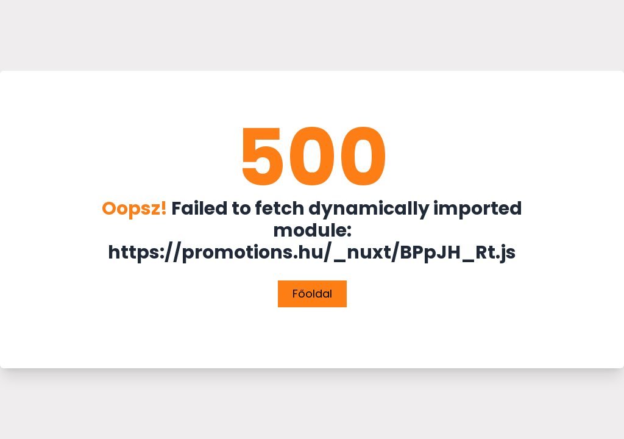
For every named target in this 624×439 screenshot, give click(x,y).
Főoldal (312, 293)
